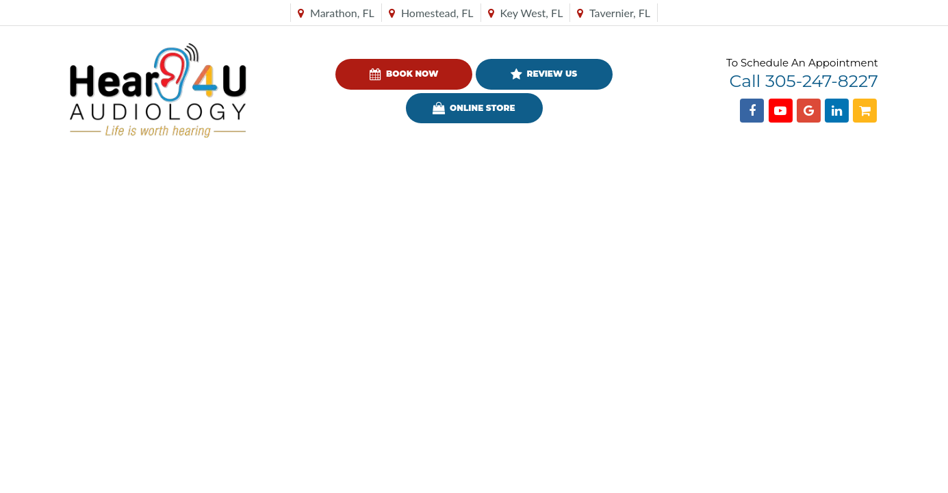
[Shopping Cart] (865, 110)
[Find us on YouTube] (781, 110)
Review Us (544, 74)
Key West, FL (525, 12)
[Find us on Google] (809, 110)
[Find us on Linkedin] (837, 110)
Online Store (474, 108)
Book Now (404, 74)
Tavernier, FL (613, 12)
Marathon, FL (336, 12)
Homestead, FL (431, 12)
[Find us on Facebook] (752, 110)
